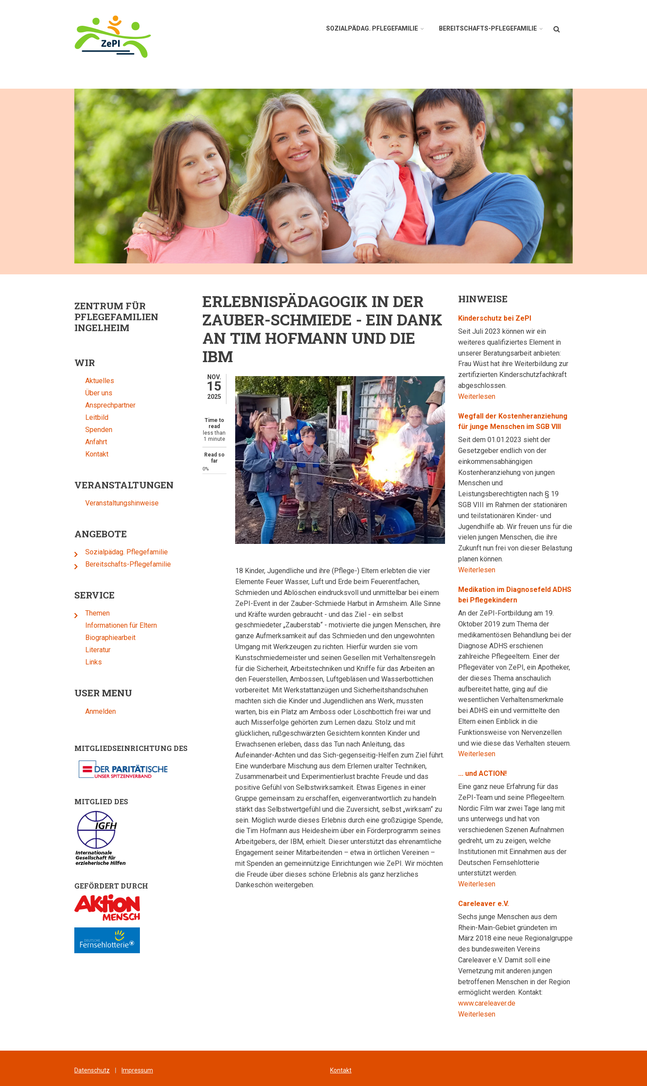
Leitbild (82, 417)
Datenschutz (92, 1070)
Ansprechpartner (96, 405)
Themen (83, 613)
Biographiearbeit (96, 637)
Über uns (84, 393)
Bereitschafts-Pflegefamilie (114, 564)
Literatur (83, 650)
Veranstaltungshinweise (107, 503)
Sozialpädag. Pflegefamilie (112, 552)
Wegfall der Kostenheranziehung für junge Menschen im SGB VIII (527, 421)
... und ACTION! (497, 773)
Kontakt (82, 454)
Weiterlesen (491, 396)
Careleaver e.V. (498, 903)
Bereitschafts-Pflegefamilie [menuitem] (488, 28)
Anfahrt (82, 442)
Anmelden (86, 711)
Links (79, 662)
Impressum (137, 1070)
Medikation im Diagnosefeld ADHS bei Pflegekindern (529, 595)
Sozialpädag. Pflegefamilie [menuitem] (372, 28)
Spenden (84, 429)
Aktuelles (85, 381)
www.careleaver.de (501, 1003)
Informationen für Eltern (107, 625)
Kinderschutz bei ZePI (509, 318)
